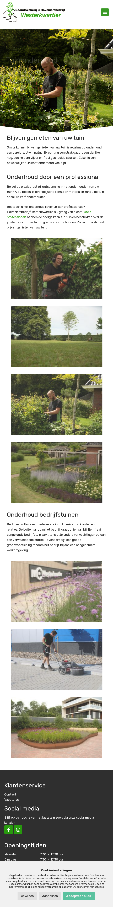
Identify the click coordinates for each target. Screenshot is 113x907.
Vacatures (11, 800)
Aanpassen (50, 896)
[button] (105, 12)
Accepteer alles (78, 896)
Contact (10, 794)
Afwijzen (27, 896)
